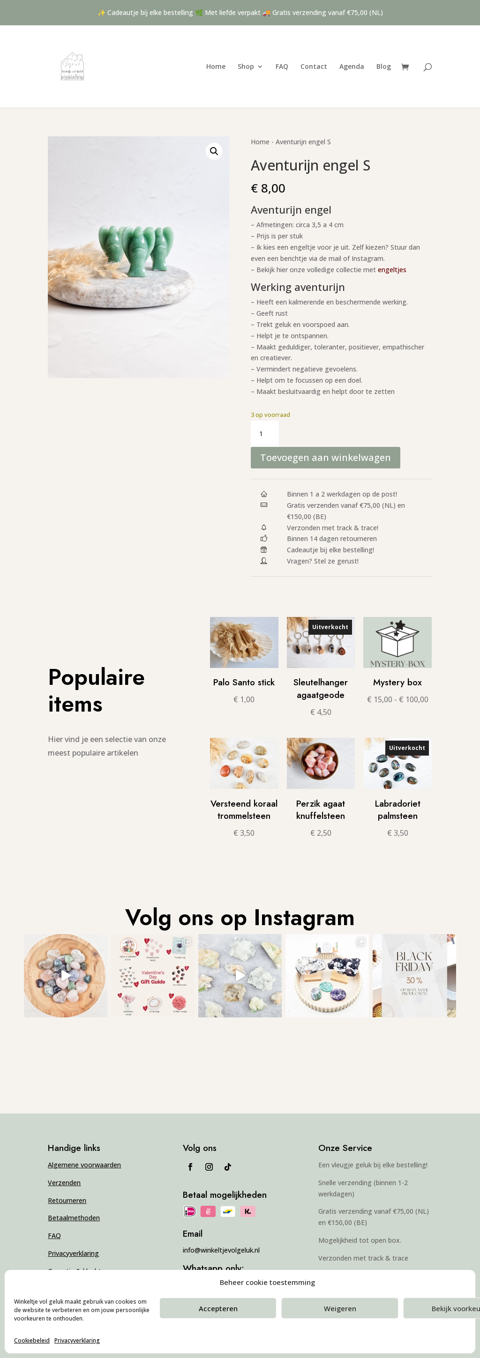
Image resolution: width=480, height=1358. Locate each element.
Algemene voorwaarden (84, 1164)
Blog (383, 67)
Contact (313, 67)
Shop (246, 67)
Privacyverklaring (77, 1340)
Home (215, 67)
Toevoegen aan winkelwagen (325, 457)
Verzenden (64, 1182)
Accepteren (218, 1308)
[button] (214, 151)
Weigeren (340, 1308)
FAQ (282, 67)
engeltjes (392, 269)
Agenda (351, 67)
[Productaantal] (265, 434)
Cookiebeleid (32, 1340)
